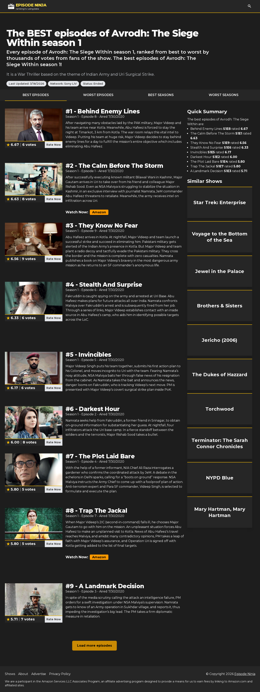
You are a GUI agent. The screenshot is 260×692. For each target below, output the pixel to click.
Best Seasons (161, 95)
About (23, 674)
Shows (10, 674)
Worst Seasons (223, 95)
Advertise (38, 674)
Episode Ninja (244, 674)
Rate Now (53, 144)
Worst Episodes (98, 95)
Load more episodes (94, 645)
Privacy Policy (60, 674)
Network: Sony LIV (63, 83)
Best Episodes (36, 95)
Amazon (99, 212)
